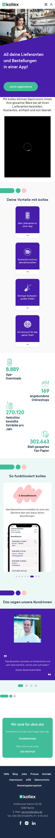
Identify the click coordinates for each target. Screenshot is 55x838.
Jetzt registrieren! (20, 86)
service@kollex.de (31, 811)
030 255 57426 (27, 751)
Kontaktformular (27, 738)
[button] (16, 576)
